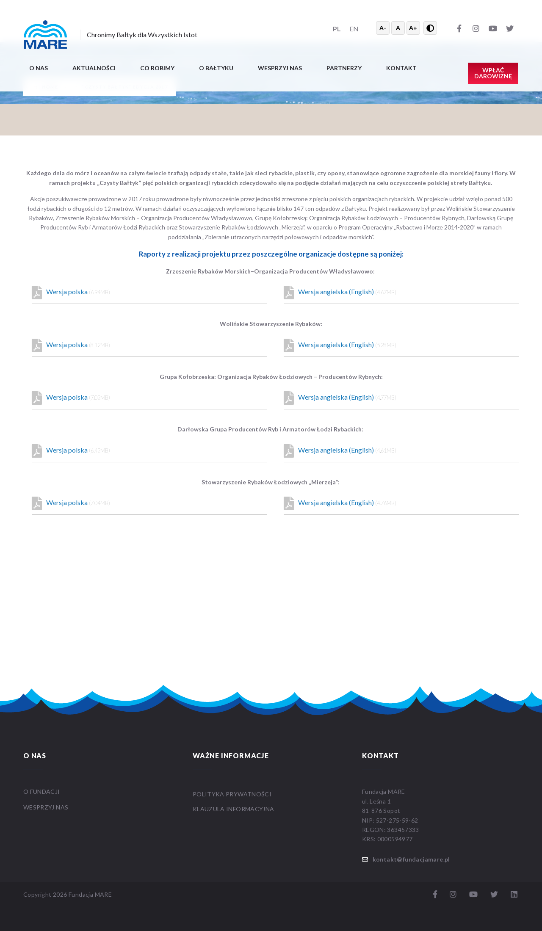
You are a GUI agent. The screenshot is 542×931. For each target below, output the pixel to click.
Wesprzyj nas (280, 68)
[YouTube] (492, 28)
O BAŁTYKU (216, 68)
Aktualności (94, 68)
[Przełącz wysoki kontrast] (430, 28)
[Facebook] (459, 28)
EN (354, 29)
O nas (38, 68)
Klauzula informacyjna (233, 808)
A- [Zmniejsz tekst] (382, 27)
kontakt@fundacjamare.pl (411, 859)
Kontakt (401, 68)
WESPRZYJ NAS (46, 807)
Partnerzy (344, 68)
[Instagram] (475, 28)
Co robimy (157, 68)
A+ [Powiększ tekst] (413, 27)
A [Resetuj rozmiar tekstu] (398, 27)
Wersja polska (71, 292)
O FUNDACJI (41, 791)
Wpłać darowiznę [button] (493, 73)
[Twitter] (509, 28)
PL (337, 29)
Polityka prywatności (232, 794)
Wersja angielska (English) (340, 292)
